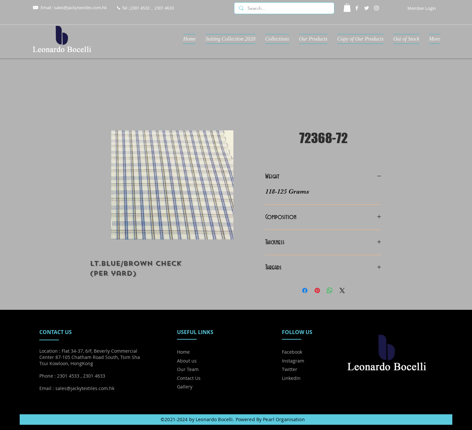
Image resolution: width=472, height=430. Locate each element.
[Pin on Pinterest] (317, 290)
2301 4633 (164, 8)
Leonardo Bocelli (214, 419)
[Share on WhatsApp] (330, 290)
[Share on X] (342, 290)
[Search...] (283, 8)
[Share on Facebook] (305, 290)
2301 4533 (139, 8)
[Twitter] (367, 8)
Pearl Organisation (284, 419)
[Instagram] (376, 8)
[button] (347, 7)
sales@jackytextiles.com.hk (80, 7)
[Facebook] (357, 8)
